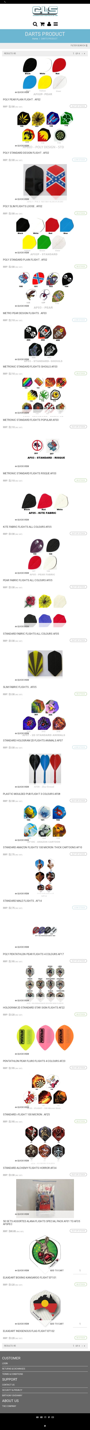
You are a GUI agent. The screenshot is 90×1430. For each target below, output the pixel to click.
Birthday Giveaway (12, 1395)
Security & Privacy (12, 1390)
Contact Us (8, 1385)
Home (35, 39)
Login (5, 1363)
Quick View (22, 92)
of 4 (78, 53)
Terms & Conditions (12, 1374)
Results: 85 (10, 53)
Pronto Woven (43, 1422)
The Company (9, 1406)
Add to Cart (57, 1270)
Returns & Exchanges (13, 1369)
